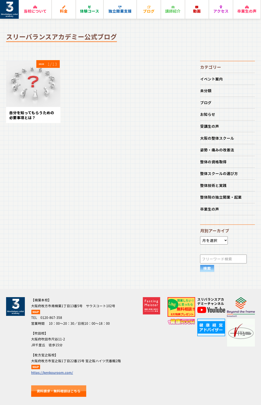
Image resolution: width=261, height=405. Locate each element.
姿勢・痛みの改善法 (217, 150)
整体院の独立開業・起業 (221, 197)
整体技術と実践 (213, 185)
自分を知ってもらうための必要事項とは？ (31, 115)
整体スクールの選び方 (219, 173)
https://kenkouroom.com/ (52, 372)
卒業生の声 (209, 209)
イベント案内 (211, 79)
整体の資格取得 (213, 161)
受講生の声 (209, 126)
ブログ (205, 102)
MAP (35, 312)
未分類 (205, 90)
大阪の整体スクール (217, 138)
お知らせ (207, 114)
